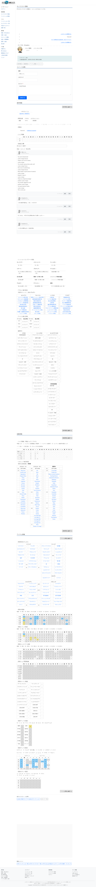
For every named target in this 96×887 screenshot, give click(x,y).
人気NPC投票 (4, 55)
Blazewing (23, 508)
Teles (54, 508)
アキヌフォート (46, 601)
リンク (2, 57)
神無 (21, 595)
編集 (65, 193)
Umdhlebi (23, 501)
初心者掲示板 (4, 874)
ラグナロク (32, 549)
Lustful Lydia (23, 472)
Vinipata (54, 512)
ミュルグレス (58, 552)
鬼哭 (21, 558)
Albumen (54, 515)
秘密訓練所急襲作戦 (37, 299)
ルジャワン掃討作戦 (23, 297)
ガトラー (21, 552)
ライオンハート (58, 586)
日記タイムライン (5, 25)
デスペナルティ (58, 573)
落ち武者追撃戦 (52, 301)
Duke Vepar (37, 504)
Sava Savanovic (37, 490)
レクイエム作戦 (66, 299)
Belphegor (54, 479)
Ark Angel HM (37, 515)
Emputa (37, 483)
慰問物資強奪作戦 (37, 302)
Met (37, 477)
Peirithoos (37, 485)
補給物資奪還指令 (23, 306)
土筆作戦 (52, 302)
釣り (23, 113)
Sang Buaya (53, 485)
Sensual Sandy (23, 494)
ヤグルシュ (46, 567)
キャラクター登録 (5, 14)
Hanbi (37, 494)
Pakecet (37, 503)
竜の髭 (58, 561)
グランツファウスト (46, 546)
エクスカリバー (21, 549)
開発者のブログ (5, 53)
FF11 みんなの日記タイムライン (50, 863)
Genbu (37, 510)
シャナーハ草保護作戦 (23, 302)
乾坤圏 (58, 546)
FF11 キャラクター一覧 (35, 863)
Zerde (54, 510)
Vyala (23, 490)
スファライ (21, 546)
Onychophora (54, 517)
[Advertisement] (44, 21)
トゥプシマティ (58, 570)
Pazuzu (23, 512)
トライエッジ (46, 589)
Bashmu (54, 501)
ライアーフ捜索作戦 (66, 301)
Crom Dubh (54, 470)
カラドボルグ (32, 586)
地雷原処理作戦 (66, 308)
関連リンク (27, 877)
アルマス (21, 586)
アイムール (46, 558)
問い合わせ (3, 51)
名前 (19, 71)
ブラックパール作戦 (52, 311)
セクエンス (45, 586)
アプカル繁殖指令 (52, 306)
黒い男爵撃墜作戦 (66, 302)
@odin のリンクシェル (34, 799)
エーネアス (58, 583)
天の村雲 (33, 558)
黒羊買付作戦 (23, 304)
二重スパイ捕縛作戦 (37, 304)
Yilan (37, 495)
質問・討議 (3, 41)
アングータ (58, 592)
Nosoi (23, 495)
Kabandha (54, 481)
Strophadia (54, 492)
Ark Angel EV (37, 521)
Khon (37, 476)
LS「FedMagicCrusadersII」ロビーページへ (61, 39)
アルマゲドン (32, 601)
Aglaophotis (23, 474)
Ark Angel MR (37, 519)
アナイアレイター (32, 564)
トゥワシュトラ (32, 583)
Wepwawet (23, 470)
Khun (37, 479)
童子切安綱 (58, 595)
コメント (40, 63)
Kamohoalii (23, 499)
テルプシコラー (46, 552)
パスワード (20, 77)
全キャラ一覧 (44, 799)
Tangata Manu (23, 476)
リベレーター (46, 561)
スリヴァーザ (46, 604)
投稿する (22, 97)
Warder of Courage (37, 526)
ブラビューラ (32, 552)
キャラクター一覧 (5, 23)
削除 (69, 193)
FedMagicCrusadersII (31, 130)
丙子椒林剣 (45, 595)
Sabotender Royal (54, 486)
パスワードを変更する (66, 34)
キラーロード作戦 (66, 313)
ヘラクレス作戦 (52, 313)
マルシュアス (58, 604)
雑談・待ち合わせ (5, 32)
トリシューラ (46, 592)
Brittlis (23, 497)
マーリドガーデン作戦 (37, 310)
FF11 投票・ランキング (65, 863)
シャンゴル (58, 589)
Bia (37, 470)
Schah (54, 513)
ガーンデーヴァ (21, 601)
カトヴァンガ (58, 598)
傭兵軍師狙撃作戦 (52, 304)
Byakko (37, 508)
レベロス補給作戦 (52, 299)
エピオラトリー (46, 577)
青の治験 (23, 308)
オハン (20, 604)
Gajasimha (54, 494)
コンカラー (58, 558)
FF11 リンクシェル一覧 (22, 863)
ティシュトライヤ (46, 598)
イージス (21, 567)
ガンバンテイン (21, 598)
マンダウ (33, 546)
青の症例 (37, 311)
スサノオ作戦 (37, 313)
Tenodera (37, 488)
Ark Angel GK (37, 522)
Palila (37, 492)
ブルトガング (46, 555)
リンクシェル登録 (5, 16)
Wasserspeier (37, 481)
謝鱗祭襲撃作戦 (37, 308)
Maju (54, 503)
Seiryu (37, 512)
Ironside (54, 495)
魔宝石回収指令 (37, 306)
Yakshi (54, 504)
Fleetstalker (23, 503)
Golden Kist (54, 472)
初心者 (2, 43)
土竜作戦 (52, 297)
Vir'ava (37, 506)
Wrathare (23, 513)
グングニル (32, 555)
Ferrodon (23, 486)
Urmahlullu (23, 506)
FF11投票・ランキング (29, 876)
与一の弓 (21, 564)
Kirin (37, 524)
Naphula (37, 499)
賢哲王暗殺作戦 (37, 301)
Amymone (37, 497)
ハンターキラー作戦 (52, 310)
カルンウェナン (58, 549)
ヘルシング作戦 (23, 313)
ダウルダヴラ (32, 604)
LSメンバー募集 (5, 37)
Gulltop (23, 488)
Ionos (23, 492)
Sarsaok (54, 497)
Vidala (23, 477)
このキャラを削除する (66, 42)
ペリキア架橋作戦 (66, 304)
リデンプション (21, 592)
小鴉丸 (58, 564)
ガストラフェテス (46, 573)
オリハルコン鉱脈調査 (23, 299)
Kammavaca (37, 501)
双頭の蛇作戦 (66, 310)
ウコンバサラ (32, 589)
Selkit (54, 483)
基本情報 (19, 63)
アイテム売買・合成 (5, 878)
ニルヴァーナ (46, 570)
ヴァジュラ (46, 549)
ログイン (3, 9)
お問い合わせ (75, 873)
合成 (21, 113)
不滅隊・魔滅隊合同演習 (23, 311)
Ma (37, 474)
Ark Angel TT (37, 517)
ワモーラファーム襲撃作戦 (52, 308)
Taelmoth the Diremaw (54, 477)
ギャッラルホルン (32, 567)
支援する (3, 48)
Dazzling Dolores (54, 476)
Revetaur (23, 485)
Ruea (37, 472)
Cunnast (23, 483)
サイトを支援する (76, 874)
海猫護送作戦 (66, 297)
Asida (37, 486)
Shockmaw (23, 504)
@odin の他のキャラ (22, 799)
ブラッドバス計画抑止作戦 (66, 306)
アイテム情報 (33, 63)
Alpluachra (23, 510)
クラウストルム (32, 561)
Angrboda (23, 481)
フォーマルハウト (58, 601)
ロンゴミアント (32, 592)
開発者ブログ (75, 876)
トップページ (75, 871)
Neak (54, 506)
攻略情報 (26, 63)
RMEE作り (27, 113)
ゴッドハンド (46, 583)
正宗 (33, 595)
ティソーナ (58, 555)
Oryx (54, 490)
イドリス (58, 577)
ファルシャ (21, 589)
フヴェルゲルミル (32, 598)
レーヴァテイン (58, 567)
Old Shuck (54, 499)
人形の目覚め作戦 (66, 311)
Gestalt (23, 479)
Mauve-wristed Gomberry (54, 474)
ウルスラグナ (21, 583)
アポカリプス (21, 555)
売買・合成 (3, 35)
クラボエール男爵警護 (23, 301)
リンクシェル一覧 (5, 21)
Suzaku (37, 513)
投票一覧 (3, 27)
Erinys (54, 519)
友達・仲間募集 (5, 39)
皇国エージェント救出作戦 (37, 297)
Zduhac (54, 488)
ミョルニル (21, 561)
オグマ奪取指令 (23, 310)
